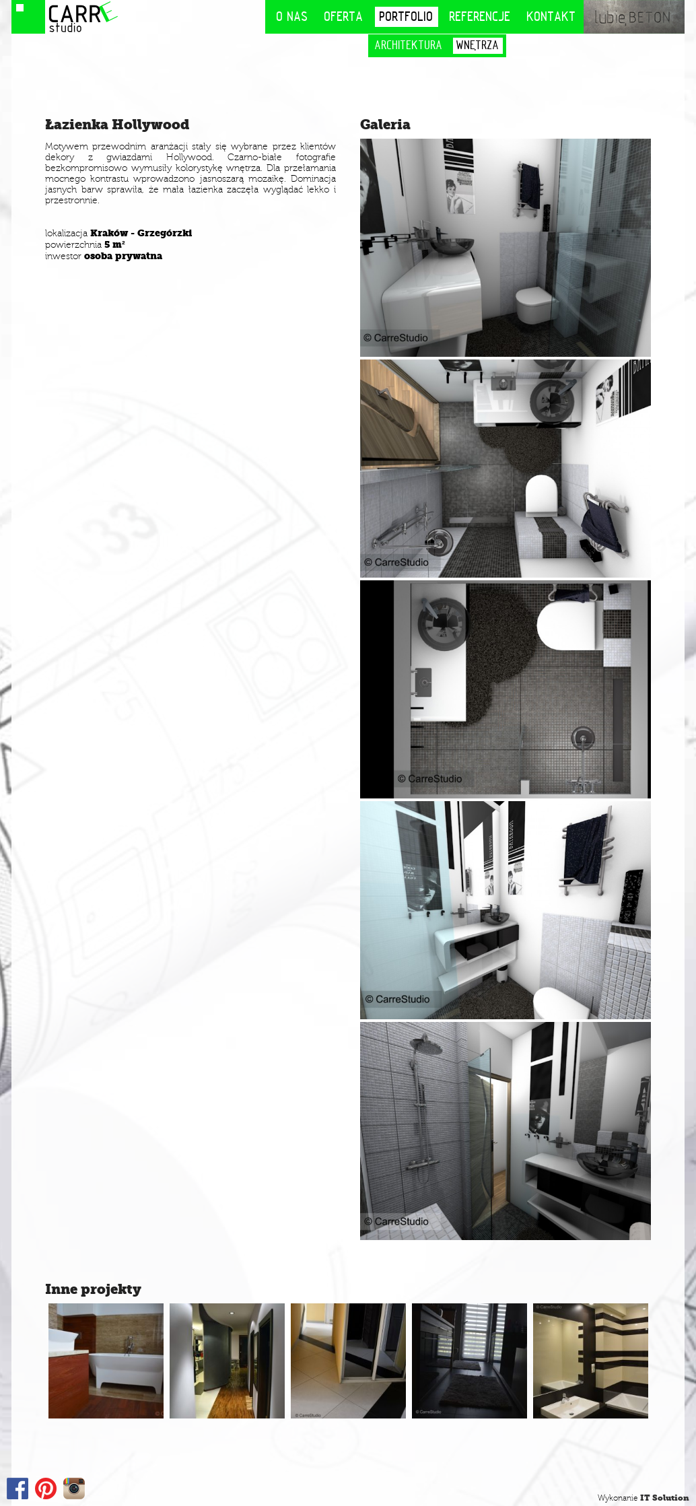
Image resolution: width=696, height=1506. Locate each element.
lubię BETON (634, 17)
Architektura (409, 45)
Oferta (343, 16)
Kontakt (551, 16)
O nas (292, 16)
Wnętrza (477, 45)
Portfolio (406, 16)
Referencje (480, 16)
